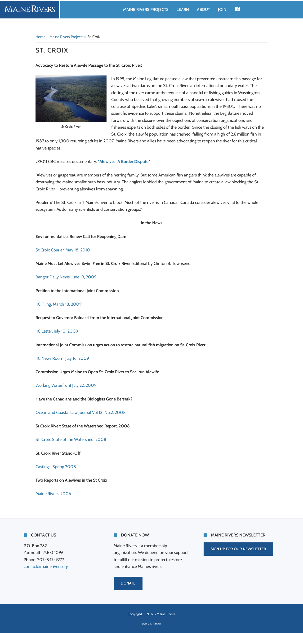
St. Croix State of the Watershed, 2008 (71, 439)
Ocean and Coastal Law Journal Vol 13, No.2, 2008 (81, 412)
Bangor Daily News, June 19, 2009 (66, 277)
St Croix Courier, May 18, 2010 (63, 250)
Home (40, 37)
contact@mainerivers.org (46, 566)
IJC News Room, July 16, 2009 (62, 358)
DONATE (128, 583)
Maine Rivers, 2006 (53, 493)
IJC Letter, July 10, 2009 (57, 331)
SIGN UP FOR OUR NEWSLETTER (238, 549)
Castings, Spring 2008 (56, 466)
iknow (157, 623)
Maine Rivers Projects (66, 37)
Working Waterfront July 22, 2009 (66, 385)
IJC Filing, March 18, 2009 (59, 304)
